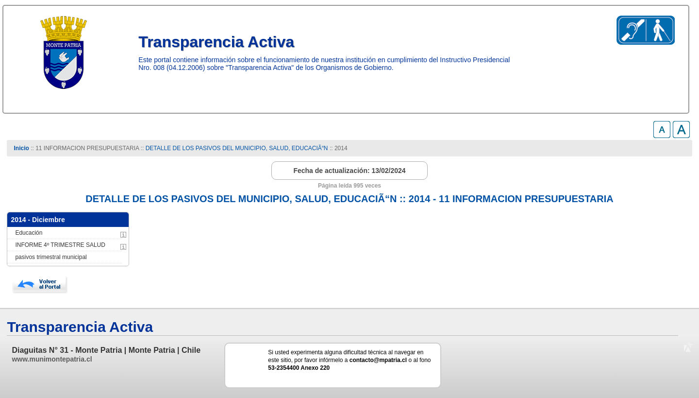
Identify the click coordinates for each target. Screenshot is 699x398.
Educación (28, 232)
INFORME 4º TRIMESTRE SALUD (60, 245)
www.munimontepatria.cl (52, 359)
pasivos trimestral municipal (50, 257)
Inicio (21, 148)
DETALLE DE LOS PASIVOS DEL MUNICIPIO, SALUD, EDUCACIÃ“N (237, 148)
